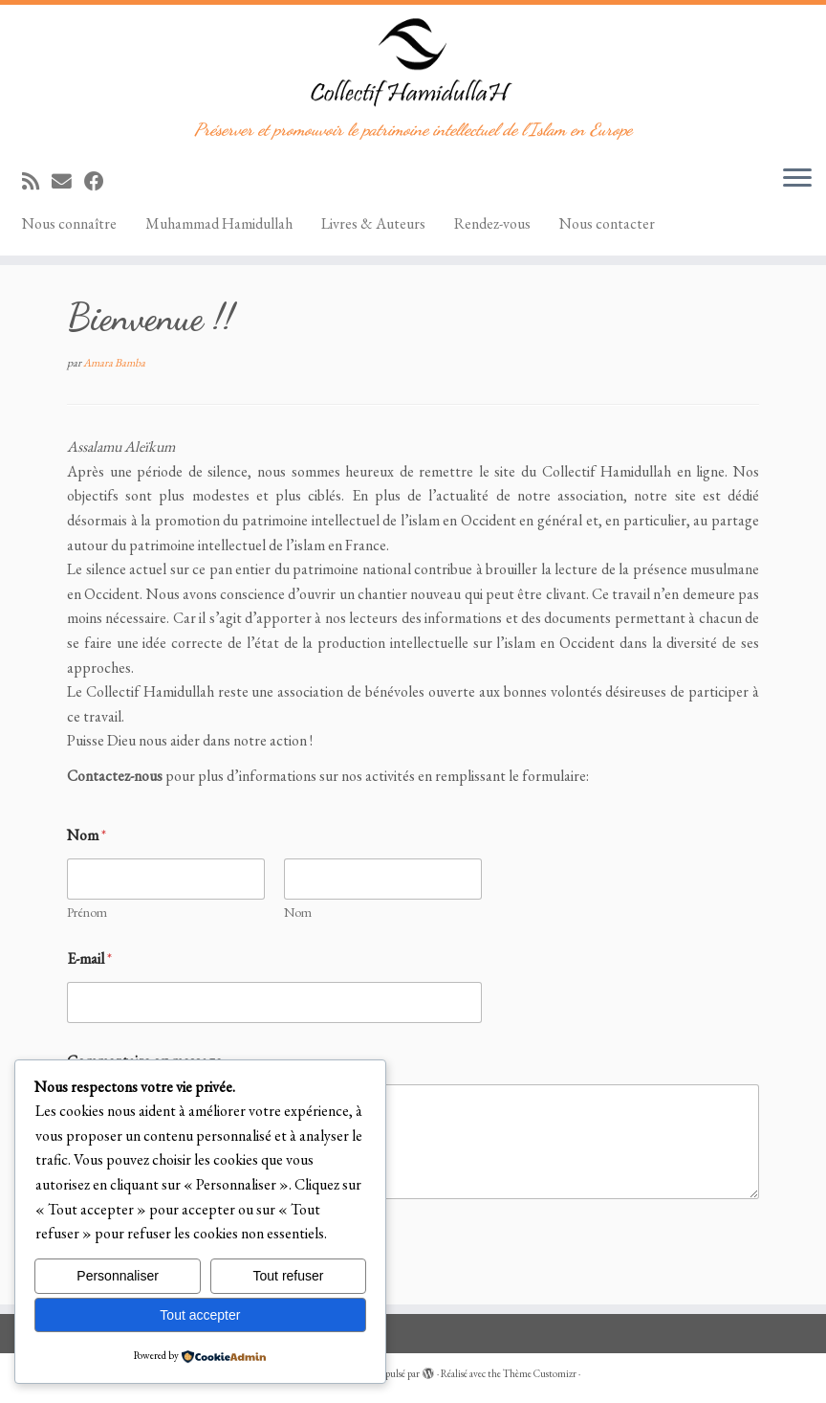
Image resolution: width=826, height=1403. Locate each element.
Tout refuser (288, 1275)
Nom (298, 912)
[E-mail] (68, 181)
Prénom (87, 912)
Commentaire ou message (144, 1061)
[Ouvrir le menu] (797, 179)
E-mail (89, 958)
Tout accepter (200, 1315)
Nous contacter (607, 223)
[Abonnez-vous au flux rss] (37, 181)
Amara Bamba (114, 362)
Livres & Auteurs (373, 223)
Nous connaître (69, 223)
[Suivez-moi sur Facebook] (100, 181)
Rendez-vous (492, 223)
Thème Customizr (539, 1373)
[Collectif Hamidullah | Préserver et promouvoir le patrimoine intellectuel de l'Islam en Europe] (413, 62)
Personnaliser (117, 1275)
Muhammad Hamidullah (219, 223)
